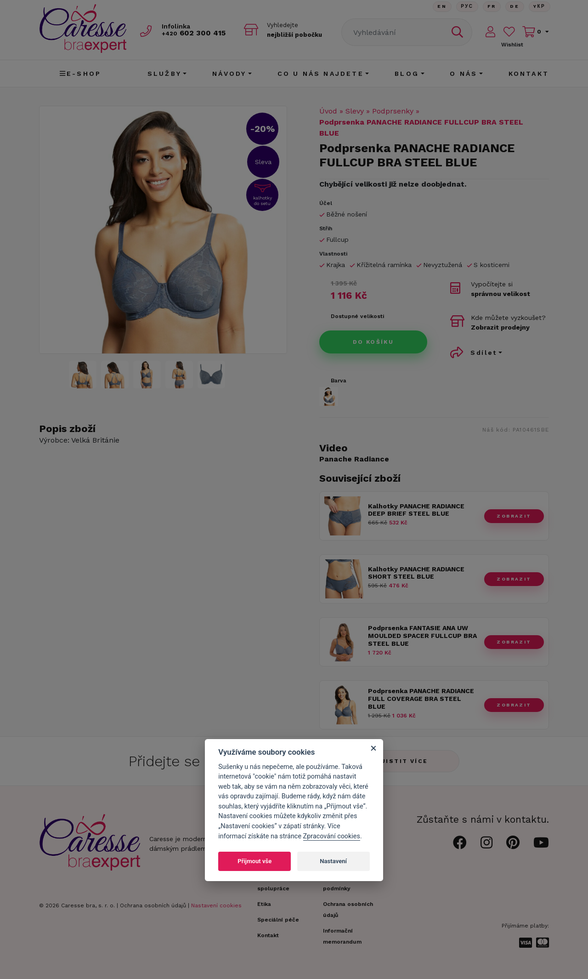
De (514, 6)
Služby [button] (164, 73)
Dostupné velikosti (357, 316)
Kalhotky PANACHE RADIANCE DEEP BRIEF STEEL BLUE (416, 510)
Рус (465, 6)
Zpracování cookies (331, 836)
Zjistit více (402, 761)
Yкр (539, 6)
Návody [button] (229, 73)
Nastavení (333, 861)
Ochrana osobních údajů (153, 905)
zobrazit (514, 515)
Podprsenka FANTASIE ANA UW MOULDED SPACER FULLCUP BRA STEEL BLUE (422, 635)
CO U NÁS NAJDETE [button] (320, 73)
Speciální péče (278, 919)
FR (490, 6)
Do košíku (373, 342)
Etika (264, 904)
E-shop (80, 73)
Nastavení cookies (216, 905)
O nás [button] (463, 73)
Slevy (354, 111)
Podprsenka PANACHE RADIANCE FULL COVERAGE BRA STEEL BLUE (421, 698)
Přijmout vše (254, 861)
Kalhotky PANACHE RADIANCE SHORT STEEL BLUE (416, 573)
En (440, 6)
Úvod (328, 111)
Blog (407, 73)
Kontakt (529, 73)
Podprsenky (392, 111)
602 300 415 (196, 33)
